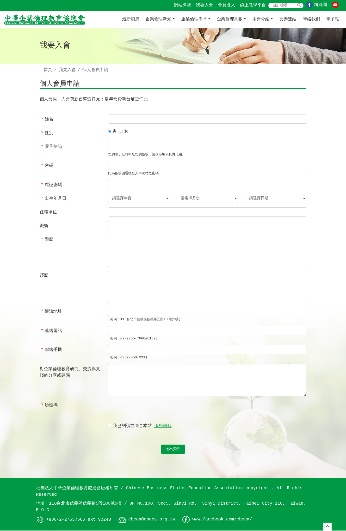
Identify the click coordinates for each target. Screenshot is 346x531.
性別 (47, 133)
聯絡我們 (311, 19)
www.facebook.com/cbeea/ (222, 520)
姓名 (47, 120)
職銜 (44, 226)
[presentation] (144, 410)
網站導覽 (182, 5)
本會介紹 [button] (261, 19)
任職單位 (48, 213)
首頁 (47, 70)
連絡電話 (51, 331)
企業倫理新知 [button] (158, 19)
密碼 (47, 166)
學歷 (47, 240)
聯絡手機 (51, 350)
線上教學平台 (253, 5)
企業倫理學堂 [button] (194, 19)
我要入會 (204, 5)
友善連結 (288, 19)
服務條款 (163, 426)
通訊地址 (51, 312)
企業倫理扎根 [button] (230, 19)
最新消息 (130, 19)
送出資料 (173, 449)
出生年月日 (53, 199)
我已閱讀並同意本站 (142, 426)
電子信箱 (51, 147)
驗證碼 (49, 405)
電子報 (332, 19)
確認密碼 (51, 185)
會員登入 (226, 5)
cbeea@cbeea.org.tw (151, 520)
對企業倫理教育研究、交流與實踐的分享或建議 (70, 373)
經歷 (44, 276)
